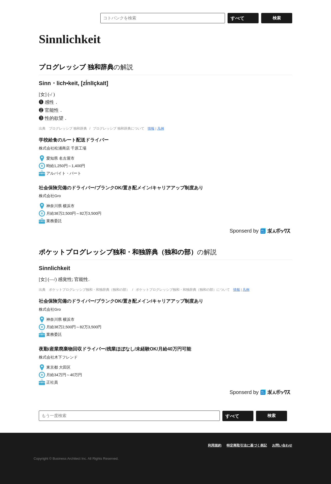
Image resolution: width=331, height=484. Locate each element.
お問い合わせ (282, 445)
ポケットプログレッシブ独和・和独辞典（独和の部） (118, 252)
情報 (151, 128)
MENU (44, 5)
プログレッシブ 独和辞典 (76, 67)
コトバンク (64, 18)
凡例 (160, 128)
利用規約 (214, 445)
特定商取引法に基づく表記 (247, 445)
